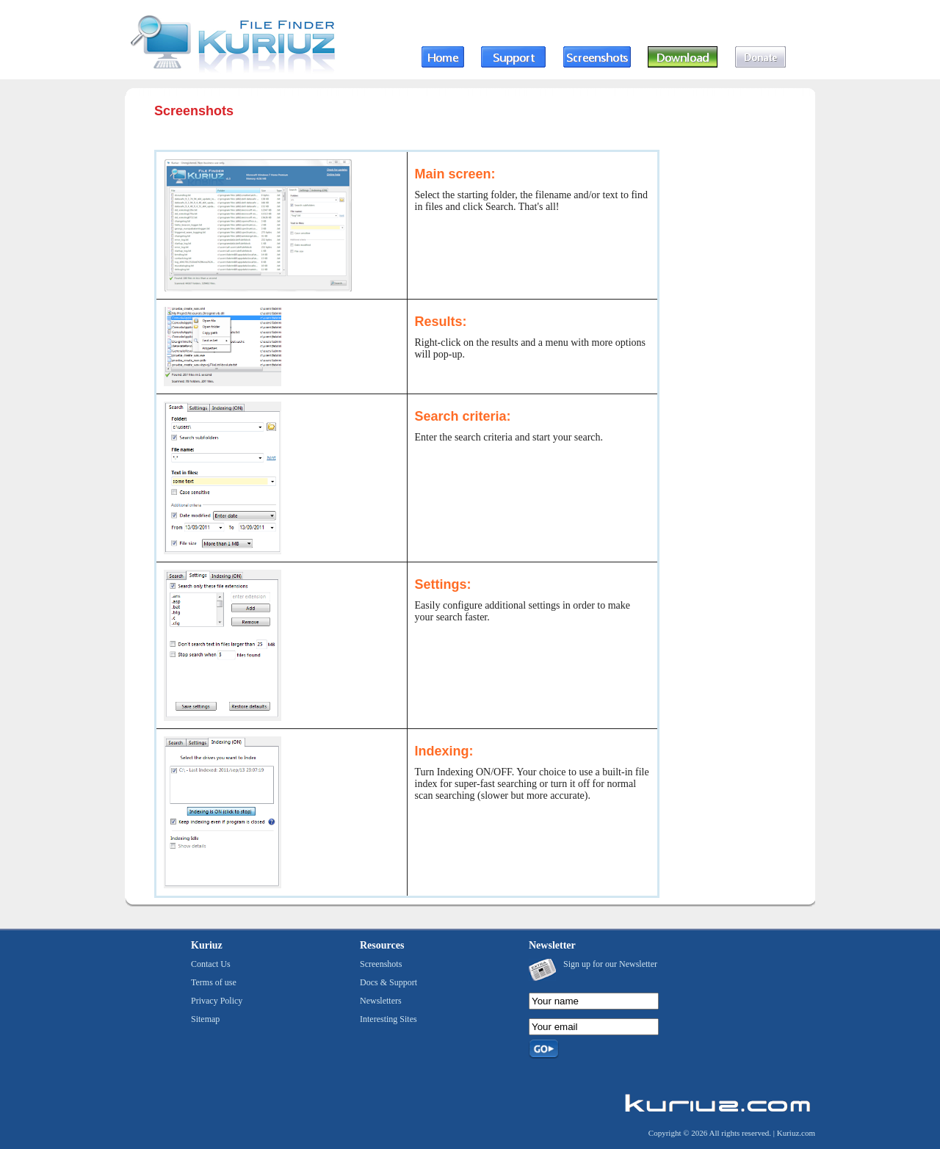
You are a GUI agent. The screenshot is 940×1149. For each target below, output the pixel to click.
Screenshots (381, 964)
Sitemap (205, 1019)
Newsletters (381, 1001)
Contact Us (211, 964)
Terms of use (213, 982)
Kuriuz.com (796, 1132)
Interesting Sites (388, 1019)
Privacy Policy (216, 1001)
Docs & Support (388, 982)
